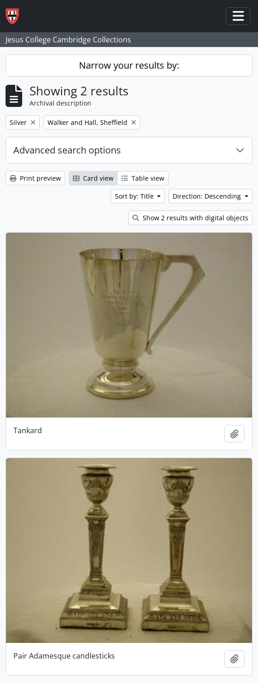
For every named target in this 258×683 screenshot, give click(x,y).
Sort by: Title (135, 196)
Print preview (35, 178)
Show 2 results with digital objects (190, 217)
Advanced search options (67, 150)
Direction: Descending (208, 196)
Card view (93, 178)
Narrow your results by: (129, 65)
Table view (142, 178)
